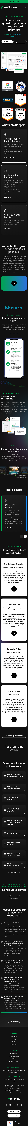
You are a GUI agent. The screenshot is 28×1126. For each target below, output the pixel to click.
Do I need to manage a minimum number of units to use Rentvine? (15, 776)
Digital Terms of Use (13, 1088)
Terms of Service (16, 1087)
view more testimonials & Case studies (14, 735)
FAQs (14, 1059)
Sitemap (19, 1092)
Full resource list (14, 1021)
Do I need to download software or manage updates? (14, 822)
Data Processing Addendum (13, 1090)
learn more (7, 228)
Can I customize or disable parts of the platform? (13, 810)
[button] (6, 1105)
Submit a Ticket (14, 1061)
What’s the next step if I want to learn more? (15, 865)
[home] (9, 7)
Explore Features (20, 42)
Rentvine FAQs (14, 873)
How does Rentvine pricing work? (13, 843)
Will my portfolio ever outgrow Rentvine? (14, 787)
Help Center (14, 1053)
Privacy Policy (10, 1092)
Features (14, 1036)
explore (6, 197)
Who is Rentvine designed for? (12, 798)
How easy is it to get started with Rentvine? (14, 854)
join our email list (14, 1116)
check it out (8, 157)
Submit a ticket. (14, 898)
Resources (14, 1044)
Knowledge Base (14, 1056)
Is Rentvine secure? (13, 833)
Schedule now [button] (7, 42)
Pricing (14, 1039)
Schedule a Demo (14, 1)
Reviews (13, 1041)
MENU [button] (25, 7)
